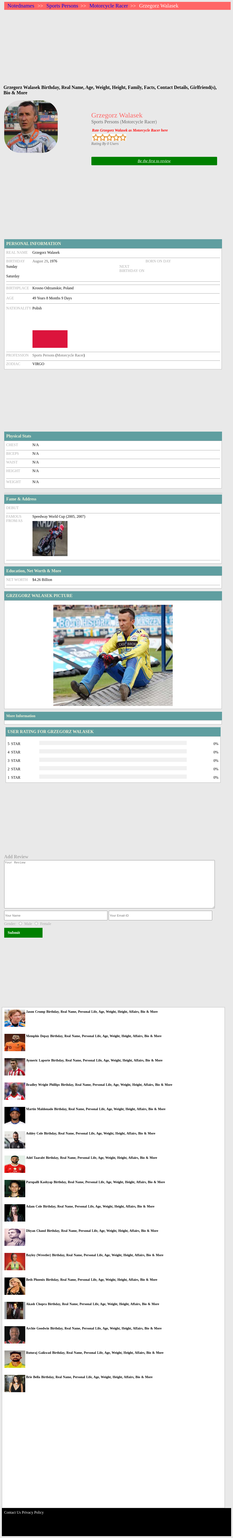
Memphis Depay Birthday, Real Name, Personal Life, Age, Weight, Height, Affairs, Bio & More (93, 1036)
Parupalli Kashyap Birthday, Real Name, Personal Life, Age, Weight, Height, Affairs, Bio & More (95, 1182)
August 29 (40, 261)
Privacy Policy (33, 1512)
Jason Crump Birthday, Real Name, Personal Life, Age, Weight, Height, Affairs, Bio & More (92, 1011)
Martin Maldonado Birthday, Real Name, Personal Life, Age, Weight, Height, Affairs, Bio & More (96, 1109)
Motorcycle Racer (108, 6)
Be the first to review (154, 161)
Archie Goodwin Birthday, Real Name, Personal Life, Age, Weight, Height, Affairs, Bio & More (94, 1328)
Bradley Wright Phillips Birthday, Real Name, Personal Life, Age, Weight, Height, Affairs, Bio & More (99, 1085)
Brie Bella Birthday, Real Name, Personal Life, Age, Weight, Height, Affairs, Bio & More (89, 1377)
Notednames (20, 6)
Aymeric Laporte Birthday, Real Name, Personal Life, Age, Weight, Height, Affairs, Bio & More (94, 1060)
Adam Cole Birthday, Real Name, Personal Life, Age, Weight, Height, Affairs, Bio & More (90, 1206)
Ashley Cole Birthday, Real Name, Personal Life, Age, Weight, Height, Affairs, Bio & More (90, 1133)
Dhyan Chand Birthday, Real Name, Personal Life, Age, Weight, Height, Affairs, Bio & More (92, 1231)
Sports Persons (62, 6)
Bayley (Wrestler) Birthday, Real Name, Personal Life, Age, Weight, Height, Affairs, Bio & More (94, 1255)
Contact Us (12, 1512)
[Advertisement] (117, 45)
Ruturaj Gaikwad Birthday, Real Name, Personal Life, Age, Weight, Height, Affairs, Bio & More (95, 1352)
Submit (14, 932)
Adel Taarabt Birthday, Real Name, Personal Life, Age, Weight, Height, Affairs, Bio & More (91, 1158)
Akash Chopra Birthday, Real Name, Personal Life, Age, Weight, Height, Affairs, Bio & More (92, 1304)
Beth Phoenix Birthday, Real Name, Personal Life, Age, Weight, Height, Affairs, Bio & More (92, 1279)
